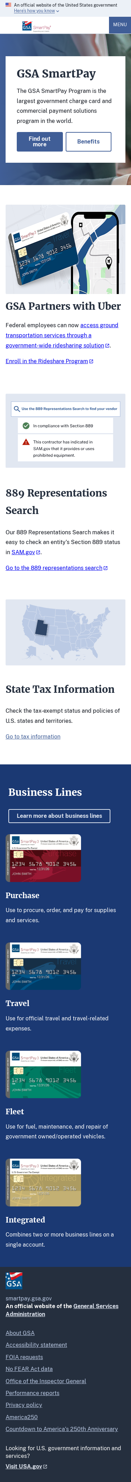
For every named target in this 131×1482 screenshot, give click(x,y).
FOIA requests (24, 1357)
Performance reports (32, 1393)
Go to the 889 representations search (54, 568)
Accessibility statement (36, 1345)
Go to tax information (33, 736)
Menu (120, 24)
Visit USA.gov (24, 1466)
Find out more (40, 141)
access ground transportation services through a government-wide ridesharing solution (62, 335)
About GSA (20, 1333)
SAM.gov (23, 552)
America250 (22, 1417)
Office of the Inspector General (46, 1381)
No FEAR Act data (29, 1369)
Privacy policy (24, 1405)
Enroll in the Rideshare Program (47, 361)
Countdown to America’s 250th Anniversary (62, 1429)
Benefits (88, 141)
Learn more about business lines (59, 816)
